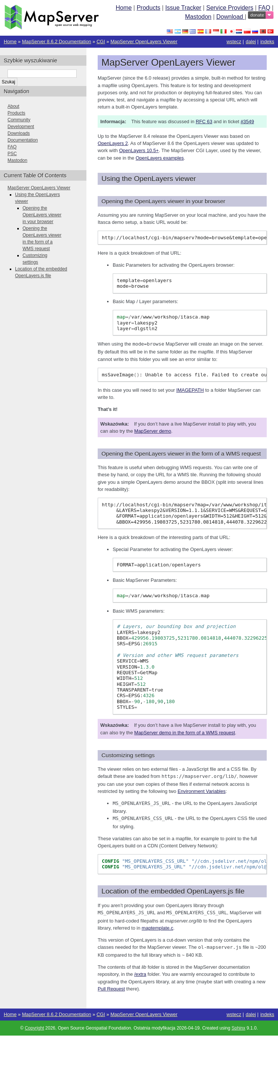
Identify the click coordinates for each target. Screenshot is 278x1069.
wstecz (234, 41)
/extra (140, 972)
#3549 (247, 121)
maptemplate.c (157, 926)
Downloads (19, 133)
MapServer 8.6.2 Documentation (56, 41)
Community (19, 119)
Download (230, 17)
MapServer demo (152, 430)
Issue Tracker (183, 8)
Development (21, 126)
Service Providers (229, 8)
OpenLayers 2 (113, 143)
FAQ (264, 8)
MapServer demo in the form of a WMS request (184, 732)
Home (124, 8)
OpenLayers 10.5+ (139, 150)
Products (148, 8)
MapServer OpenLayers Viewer (143, 41)
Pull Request (111, 986)
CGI (101, 41)
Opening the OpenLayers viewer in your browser (42, 214)
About (13, 106)
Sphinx (238, 1025)
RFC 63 (204, 121)
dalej (251, 41)
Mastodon (198, 17)
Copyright (34, 1025)
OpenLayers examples (160, 158)
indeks (267, 41)
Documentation (23, 140)
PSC (12, 153)
